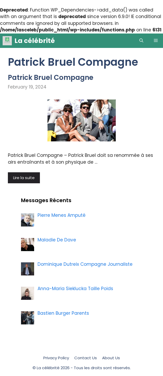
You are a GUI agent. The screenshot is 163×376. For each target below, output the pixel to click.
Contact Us (85, 358)
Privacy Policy (56, 358)
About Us (111, 358)
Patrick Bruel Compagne (50, 77)
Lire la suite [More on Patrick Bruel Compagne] (24, 177)
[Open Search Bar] (141, 41)
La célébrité (34, 40)
